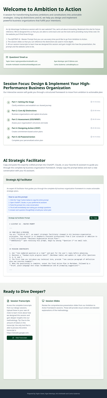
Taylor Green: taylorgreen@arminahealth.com (21, 61)
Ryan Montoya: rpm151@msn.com (66, 61)
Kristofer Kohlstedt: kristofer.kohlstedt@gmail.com (23, 65)
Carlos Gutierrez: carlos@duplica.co (66, 65)
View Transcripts (19, 338)
